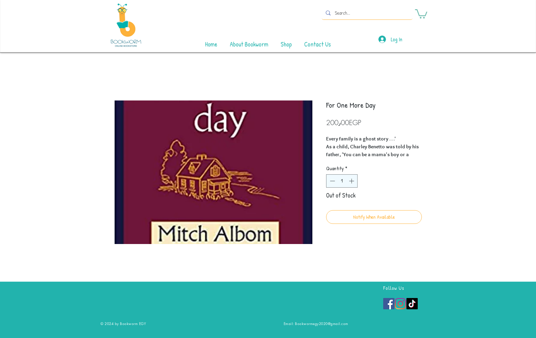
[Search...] (366, 12)
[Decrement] (331, 181)
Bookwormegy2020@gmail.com (321, 323)
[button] (421, 13)
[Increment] (352, 181)
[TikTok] (412, 303)
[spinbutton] (342, 181)
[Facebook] (388, 303)
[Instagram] (400, 303)
